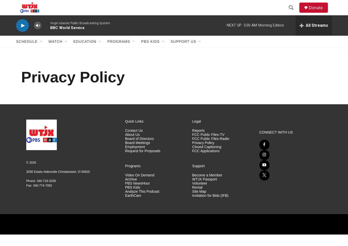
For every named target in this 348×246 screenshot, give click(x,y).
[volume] (37, 37)
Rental (197, 199)
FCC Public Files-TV (208, 146)
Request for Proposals (142, 162)
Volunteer (199, 195)
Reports (198, 142)
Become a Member (207, 187)
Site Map (199, 203)
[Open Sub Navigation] (41, 53)
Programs (118, 53)
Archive (131, 191)
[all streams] (314, 37)
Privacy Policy (203, 154)
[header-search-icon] (293, 13)
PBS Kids (150, 53)
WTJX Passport (204, 191)
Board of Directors (139, 150)
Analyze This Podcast (142, 203)
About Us (132, 146)
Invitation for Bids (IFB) (210, 207)
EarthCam (133, 207)
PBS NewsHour (137, 195)
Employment (135, 158)
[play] (22, 37)
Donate (319, 13)
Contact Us (134, 142)
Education (84, 53)
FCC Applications (205, 162)
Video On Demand (139, 187)
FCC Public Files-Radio (210, 150)
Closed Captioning (206, 158)
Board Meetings (137, 154)
